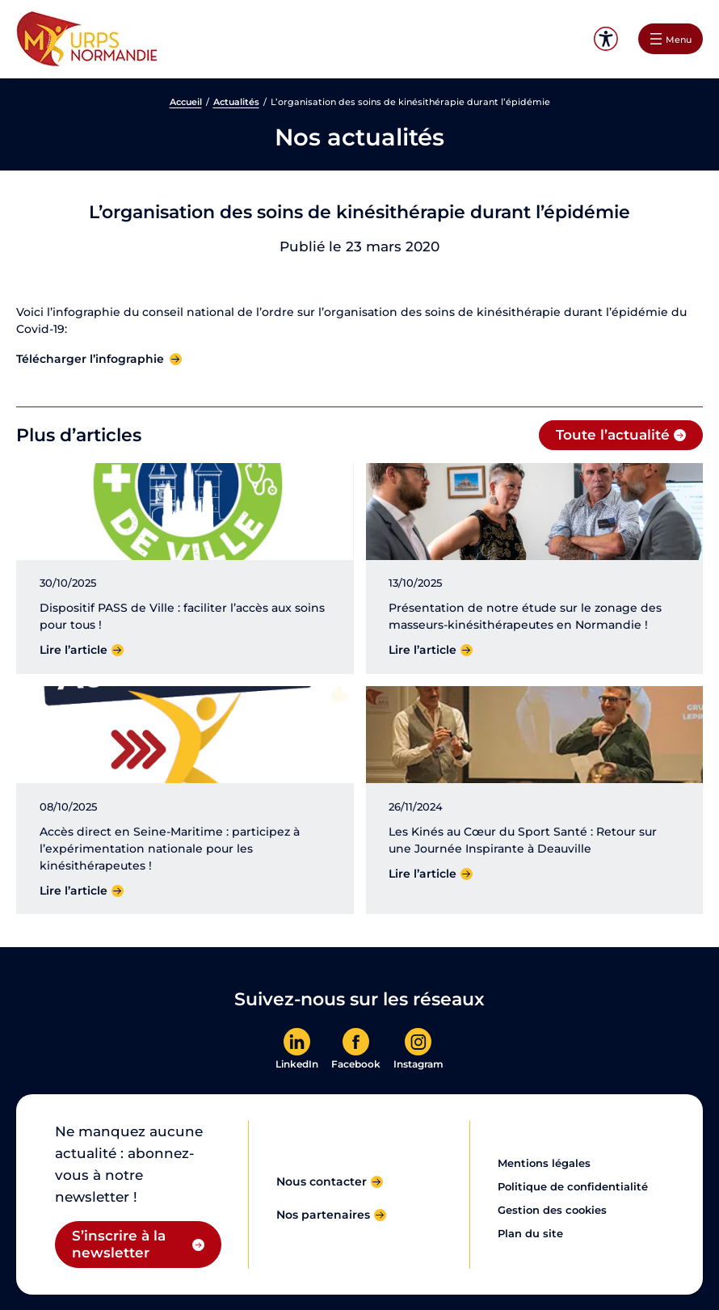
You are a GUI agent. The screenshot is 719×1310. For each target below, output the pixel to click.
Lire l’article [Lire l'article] (73, 649)
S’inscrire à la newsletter (119, 1244)
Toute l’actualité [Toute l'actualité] (613, 435)
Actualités (236, 101)
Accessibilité (606, 39)
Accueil (186, 101)
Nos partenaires (323, 1214)
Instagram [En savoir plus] (418, 1064)
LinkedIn (296, 1064)
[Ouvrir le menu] (670, 38)
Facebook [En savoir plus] (356, 1064)
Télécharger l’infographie (90, 359)
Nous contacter (321, 1181)
